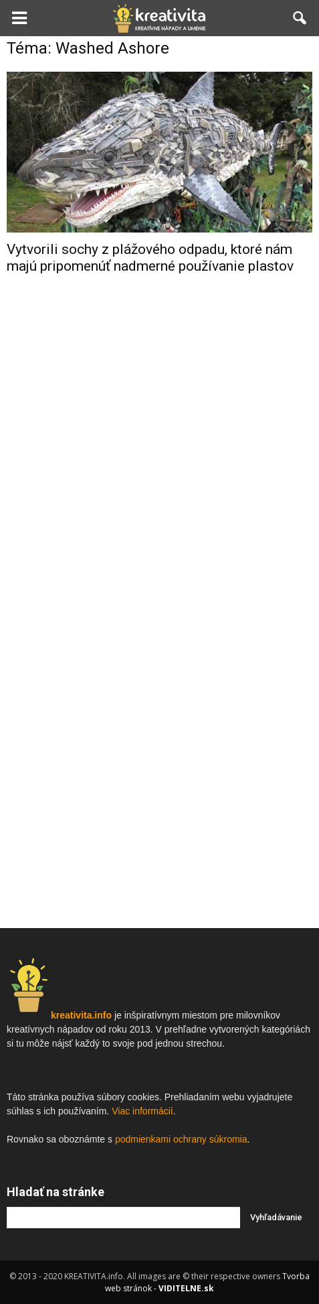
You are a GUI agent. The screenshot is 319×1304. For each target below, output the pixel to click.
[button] (300, 18)
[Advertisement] (160, 499)
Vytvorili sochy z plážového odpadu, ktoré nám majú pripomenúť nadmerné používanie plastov (150, 257)
